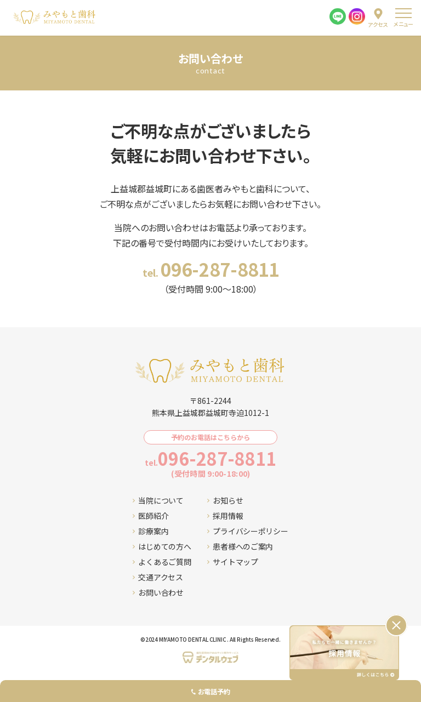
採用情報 (225, 515)
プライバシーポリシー (247, 531)
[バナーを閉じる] (396, 625)
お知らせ (225, 500)
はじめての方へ (162, 546)
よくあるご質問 (162, 561)
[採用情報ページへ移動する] (344, 652)
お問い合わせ (158, 592)
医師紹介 (150, 515)
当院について (158, 500)
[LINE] (337, 16)
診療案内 (150, 531)
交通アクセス (158, 577)
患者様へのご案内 (240, 546)
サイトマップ (232, 561)
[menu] (403, 18)
